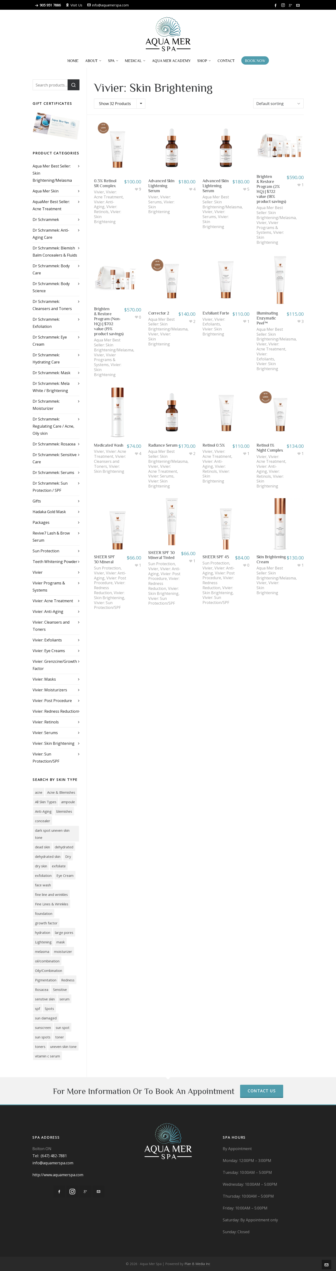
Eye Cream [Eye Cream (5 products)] (65, 875)
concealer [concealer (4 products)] (42, 820)
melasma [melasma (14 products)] (42, 951)
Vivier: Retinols (105, 209)
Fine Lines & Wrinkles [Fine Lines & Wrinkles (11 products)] (51, 904)
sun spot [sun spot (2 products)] (62, 1027)
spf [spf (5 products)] (37, 1008)
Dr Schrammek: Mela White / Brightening (51, 387)
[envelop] (298, 5)
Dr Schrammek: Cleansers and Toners (52, 305)
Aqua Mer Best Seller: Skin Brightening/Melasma (52, 173)
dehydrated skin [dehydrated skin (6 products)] (47, 856)
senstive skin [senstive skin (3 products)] (45, 999)
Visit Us (74, 5)
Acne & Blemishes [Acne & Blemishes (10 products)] (61, 792)
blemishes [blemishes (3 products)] (64, 811)
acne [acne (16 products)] (38, 792)
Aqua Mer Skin (46, 191)
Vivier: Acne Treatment (108, 194)
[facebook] (276, 5)
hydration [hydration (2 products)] (42, 932)
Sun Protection (107, 568)
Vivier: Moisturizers (50, 690)
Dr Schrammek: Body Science (51, 287)
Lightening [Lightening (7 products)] (43, 942)
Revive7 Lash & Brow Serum (51, 536)
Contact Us (262, 1091)
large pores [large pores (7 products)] (64, 932)
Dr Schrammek (46, 219)
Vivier (99, 192)
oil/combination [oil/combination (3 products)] (47, 961)
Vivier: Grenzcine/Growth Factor (55, 665)
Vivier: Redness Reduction (55, 711)
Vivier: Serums (159, 199)
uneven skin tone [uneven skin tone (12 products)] (63, 1046)
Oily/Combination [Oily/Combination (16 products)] (48, 970)
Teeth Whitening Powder (55, 561)
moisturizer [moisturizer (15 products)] (63, 951)
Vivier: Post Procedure (110, 580)
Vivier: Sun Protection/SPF (107, 605)
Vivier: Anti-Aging (104, 204)
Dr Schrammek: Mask (51, 372)
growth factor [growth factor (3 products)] (46, 923)
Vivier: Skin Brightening (213, 331)
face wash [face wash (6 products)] (43, 885)
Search (73, 84)
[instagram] (283, 5)
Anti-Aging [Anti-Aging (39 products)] (43, 811)
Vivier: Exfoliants (214, 322)
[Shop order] (278, 103)
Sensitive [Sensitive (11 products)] (60, 989)
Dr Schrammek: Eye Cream (50, 340)
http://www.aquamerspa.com (57, 1174)
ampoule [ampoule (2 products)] (68, 801)
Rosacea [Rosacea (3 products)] (41, 989)
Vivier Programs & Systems (267, 227)
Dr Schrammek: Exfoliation (46, 323)
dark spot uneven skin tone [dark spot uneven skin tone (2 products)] (52, 834)
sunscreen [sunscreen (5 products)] (43, 1027)
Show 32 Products (115, 103)
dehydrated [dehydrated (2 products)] (64, 847)
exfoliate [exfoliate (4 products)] (59, 866)
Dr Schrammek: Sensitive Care (55, 458)
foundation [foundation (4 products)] (43, 913)
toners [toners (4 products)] (40, 1046)
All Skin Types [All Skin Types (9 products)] (45, 801)
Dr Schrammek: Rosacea (54, 444)
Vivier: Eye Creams (49, 650)
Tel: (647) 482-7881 (49, 1155)
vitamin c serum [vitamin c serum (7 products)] (47, 1056)
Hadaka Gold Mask (49, 511)
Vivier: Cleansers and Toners (110, 461)
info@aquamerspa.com (108, 5)
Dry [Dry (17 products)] (68, 856)
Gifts (37, 501)
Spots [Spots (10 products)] (49, 1008)
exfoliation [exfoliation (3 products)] (43, 875)
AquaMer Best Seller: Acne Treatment (51, 205)
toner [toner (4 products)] (59, 1037)
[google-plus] (291, 5)
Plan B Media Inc (197, 1263)
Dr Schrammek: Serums (53, 472)
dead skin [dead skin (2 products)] (42, 847)
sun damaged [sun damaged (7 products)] (46, 1018)
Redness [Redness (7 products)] (67, 980)
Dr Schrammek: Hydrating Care (46, 358)
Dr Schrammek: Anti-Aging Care (51, 234)
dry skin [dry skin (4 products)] (41, 866)
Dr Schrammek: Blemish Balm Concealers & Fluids (55, 251)
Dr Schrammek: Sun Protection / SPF (50, 487)
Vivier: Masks (44, 679)
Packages (41, 522)
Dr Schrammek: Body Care (51, 269)
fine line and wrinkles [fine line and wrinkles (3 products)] (51, 894)
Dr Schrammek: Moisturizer (46, 405)
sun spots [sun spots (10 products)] (42, 1037)
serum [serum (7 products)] (64, 999)
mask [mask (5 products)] (60, 942)
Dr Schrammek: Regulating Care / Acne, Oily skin (53, 426)
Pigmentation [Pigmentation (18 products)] (45, 980)
